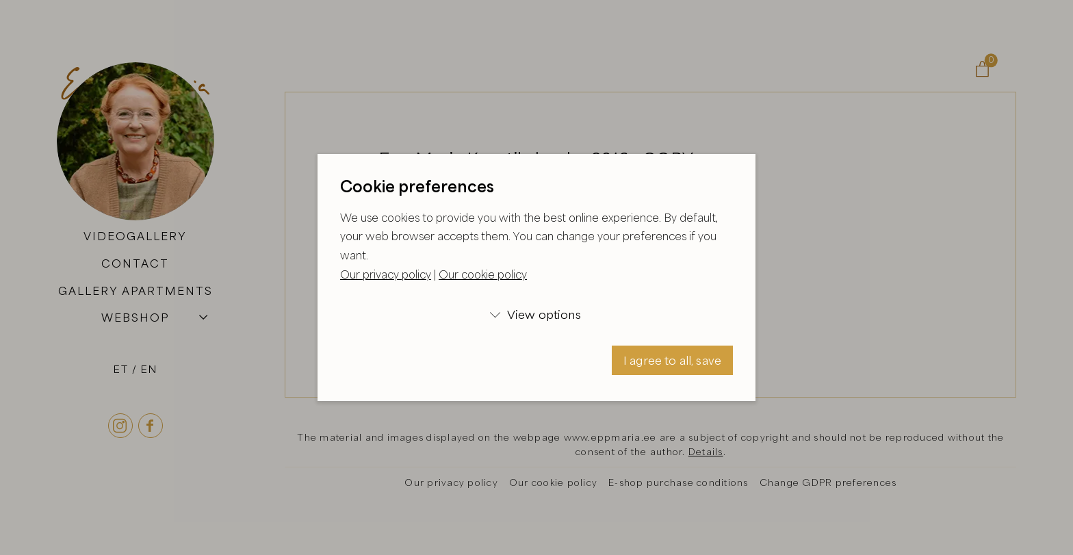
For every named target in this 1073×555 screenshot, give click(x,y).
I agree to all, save (672, 360)
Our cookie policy (483, 274)
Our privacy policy (385, 274)
